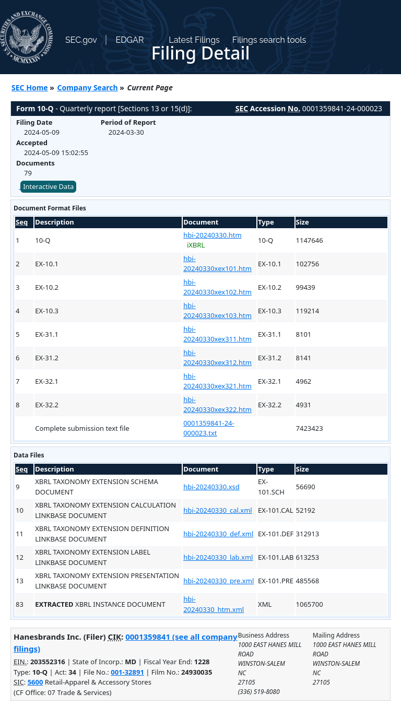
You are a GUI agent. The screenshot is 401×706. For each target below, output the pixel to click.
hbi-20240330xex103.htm (217, 311)
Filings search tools (269, 40)
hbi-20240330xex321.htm (217, 381)
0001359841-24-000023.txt (208, 428)
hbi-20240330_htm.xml (213, 604)
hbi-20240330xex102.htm (217, 287)
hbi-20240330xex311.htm (217, 334)
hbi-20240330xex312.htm (217, 358)
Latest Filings (194, 40)
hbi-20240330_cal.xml (217, 510)
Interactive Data (48, 186)
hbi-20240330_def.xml (218, 533)
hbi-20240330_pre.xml (218, 580)
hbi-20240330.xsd (211, 486)
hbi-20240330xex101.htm (217, 264)
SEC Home (29, 87)
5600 (35, 682)
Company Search (87, 87)
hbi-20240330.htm (212, 235)
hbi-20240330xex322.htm (217, 405)
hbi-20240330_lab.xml (218, 557)
